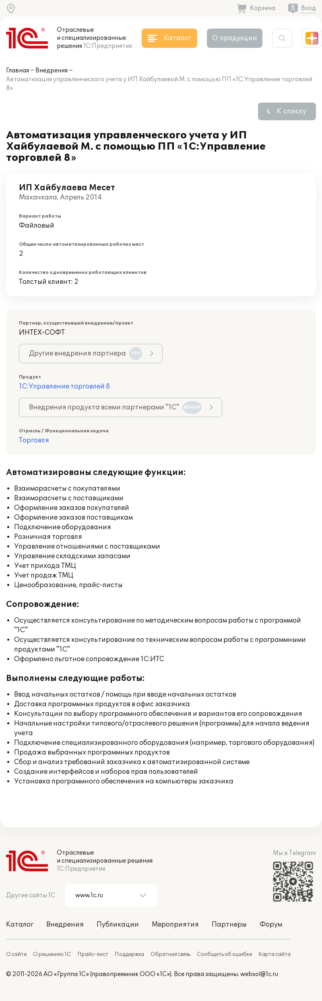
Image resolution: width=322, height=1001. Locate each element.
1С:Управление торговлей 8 (64, 386)
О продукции (234, 38)
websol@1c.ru (259, 974)
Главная (17, 70)
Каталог (19, 925)
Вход (308, 8)
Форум (271, 925)
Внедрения (51, 70)
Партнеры (229, 925)
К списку (291, 111)
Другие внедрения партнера (85, 353)
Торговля (34, 440)
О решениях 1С (52, 954)
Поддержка (129, 954)
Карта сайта (274, 954)
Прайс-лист (92, 954)
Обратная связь (170, 954)
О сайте (16, 954)
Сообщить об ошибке (224, 954)
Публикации (118, 925)
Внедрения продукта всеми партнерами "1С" (115, 407)
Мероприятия (175, 925)
